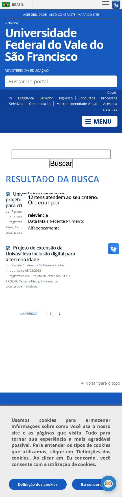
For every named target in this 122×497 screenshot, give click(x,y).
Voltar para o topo (103, 383)
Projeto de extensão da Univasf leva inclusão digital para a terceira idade (40, 253)
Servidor (46, 98)
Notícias (31, 286)
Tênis (9, 227)
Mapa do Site (88, 15)
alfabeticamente (44, 228)
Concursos (87, 98)
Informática (49, 281)
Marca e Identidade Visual (76, 103)
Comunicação (40, 103)
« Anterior (28, 313)
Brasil (18, 4)
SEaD (66, 276)
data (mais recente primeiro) (56, 221)
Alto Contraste (62, 15)
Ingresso (66, 98)
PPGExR (11, 281)
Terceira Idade (29, 281)
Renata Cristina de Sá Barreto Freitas (38, 265)
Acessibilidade (35, 15)
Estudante (26, 98)
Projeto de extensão (46, 276)
